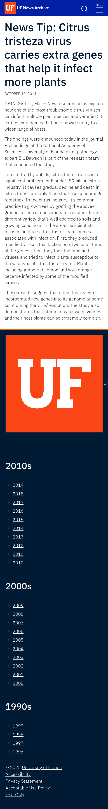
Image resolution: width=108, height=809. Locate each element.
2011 (18, 554)
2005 (18, 640)
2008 (18, 614)
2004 (18, 648)
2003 (18, 657)
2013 (18, 537)
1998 (18, 734)
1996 (18, 752)
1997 (18, 743)
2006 (18, 631)
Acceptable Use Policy (27, 788)
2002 (18, 666)
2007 (18, 623)
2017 (18, 502)
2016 (18, 511)
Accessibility (18, 774)
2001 (18, 674)
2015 (18, 519)
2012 (18, 545)
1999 (18, 726)
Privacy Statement (23, 781)
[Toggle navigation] (99, 7)
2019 (18, 485)
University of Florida (42, 767)
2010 (18, 563)
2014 (18, 528)
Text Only (14, 795)
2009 (18, 605)
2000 (18, 683)
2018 (18, 494)
